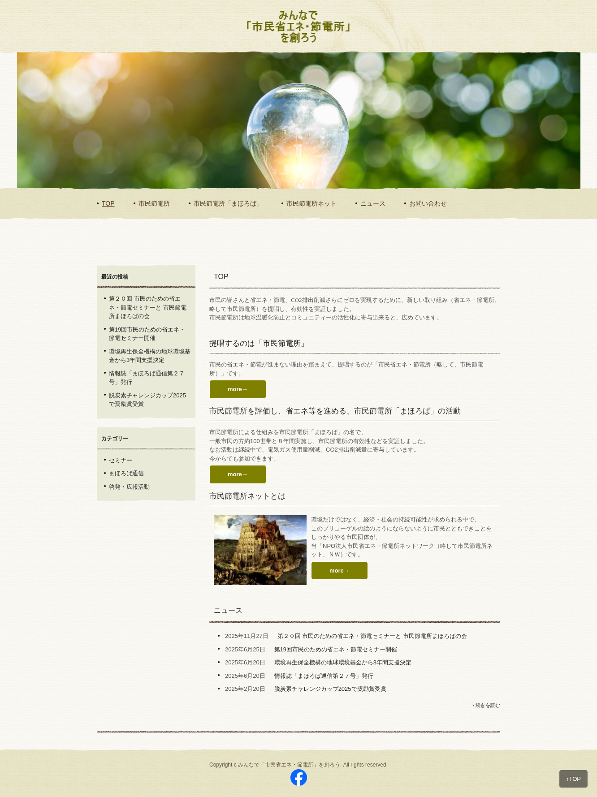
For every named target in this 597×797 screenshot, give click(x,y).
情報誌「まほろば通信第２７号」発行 (323, 675)
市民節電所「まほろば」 (228, 203)
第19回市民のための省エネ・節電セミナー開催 (335, 649)
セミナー (120, 460)
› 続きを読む (486, 705)
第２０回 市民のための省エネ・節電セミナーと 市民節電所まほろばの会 (372, 636)
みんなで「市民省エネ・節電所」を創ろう (292, 43)
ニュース (372, 203)
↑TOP (573, 778)
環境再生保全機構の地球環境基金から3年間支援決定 (342, 662)
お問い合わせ (428, 203)
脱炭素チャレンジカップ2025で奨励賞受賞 (330, 688)
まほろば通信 (126, 473)
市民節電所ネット (311, 203)
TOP (108, 203)
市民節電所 (154, 203)
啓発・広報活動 (129, 486)
